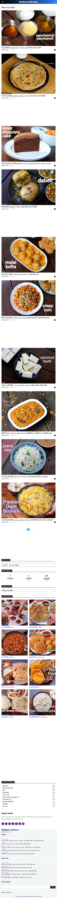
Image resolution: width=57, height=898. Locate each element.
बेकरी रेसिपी (4, 714)
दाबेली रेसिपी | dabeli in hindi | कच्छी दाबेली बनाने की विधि (19, 207)
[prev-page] (22, 529)
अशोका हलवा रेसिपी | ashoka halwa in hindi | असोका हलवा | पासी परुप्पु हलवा (21, 847)
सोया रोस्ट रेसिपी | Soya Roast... (8, 657)
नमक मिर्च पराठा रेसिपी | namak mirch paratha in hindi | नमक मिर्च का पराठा (21, 850)
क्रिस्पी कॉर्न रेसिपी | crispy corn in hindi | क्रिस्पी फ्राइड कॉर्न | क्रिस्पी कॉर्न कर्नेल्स (25, 318)
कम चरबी (3, 382)
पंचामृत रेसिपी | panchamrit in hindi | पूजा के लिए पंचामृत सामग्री (21, 48)
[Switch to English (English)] (5, 565)
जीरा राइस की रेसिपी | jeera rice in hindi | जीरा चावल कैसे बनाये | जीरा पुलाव (25, 477)
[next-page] (34, 529)
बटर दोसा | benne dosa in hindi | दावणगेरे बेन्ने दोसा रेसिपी (16, 844)
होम (2, 5)
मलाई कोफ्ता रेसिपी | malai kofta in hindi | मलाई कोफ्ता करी (20, 274)
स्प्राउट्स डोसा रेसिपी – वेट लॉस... (35, 627)
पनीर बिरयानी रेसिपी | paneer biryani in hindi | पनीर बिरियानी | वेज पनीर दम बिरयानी (27, 520)
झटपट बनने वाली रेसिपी (33, 624)
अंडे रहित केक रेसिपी (5, 161)
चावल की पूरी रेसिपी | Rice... (35, 687)
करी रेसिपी (3, 271)
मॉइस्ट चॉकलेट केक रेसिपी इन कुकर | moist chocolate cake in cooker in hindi (26, 163)
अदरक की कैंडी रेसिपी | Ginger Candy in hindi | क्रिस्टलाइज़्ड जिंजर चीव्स (19, 874)
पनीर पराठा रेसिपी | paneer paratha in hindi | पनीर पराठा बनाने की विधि (23, 96)
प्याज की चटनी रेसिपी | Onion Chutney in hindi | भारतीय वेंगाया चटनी (18, 864)
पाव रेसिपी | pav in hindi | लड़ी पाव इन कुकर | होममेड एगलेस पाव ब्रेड (18, 853)
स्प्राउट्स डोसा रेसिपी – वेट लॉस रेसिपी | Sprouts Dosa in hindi (17, 877)
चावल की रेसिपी (4, 517)
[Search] (52, 887)
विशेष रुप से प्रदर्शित (7, 5)
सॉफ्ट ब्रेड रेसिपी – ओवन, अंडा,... (8, 717)
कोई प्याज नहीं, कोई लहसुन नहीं (6, 93)
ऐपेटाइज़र (3, 315)
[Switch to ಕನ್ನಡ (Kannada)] (14, 565)
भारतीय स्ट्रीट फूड (4, 204)
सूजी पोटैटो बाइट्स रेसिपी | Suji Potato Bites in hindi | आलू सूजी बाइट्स (19, 871)
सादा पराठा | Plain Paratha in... (8, 687)
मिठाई (2, 845)
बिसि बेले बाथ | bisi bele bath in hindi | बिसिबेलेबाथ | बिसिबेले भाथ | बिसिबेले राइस (27, 433)
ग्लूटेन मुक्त (3, 430)
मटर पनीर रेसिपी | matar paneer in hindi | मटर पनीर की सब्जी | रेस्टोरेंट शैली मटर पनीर (23, 840)
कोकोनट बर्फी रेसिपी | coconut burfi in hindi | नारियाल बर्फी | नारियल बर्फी (24, 385)
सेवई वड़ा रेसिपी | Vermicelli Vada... (37, 657)
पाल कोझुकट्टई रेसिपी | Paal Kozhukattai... (38, 717)
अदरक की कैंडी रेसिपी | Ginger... (8, 627)
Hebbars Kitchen (5, 49)
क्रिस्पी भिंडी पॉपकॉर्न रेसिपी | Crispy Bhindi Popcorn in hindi (17, 867)
